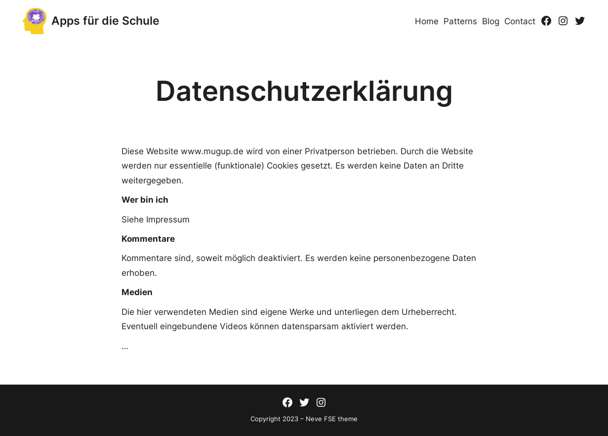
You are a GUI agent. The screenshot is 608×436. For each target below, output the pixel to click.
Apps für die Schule (105, 21)
